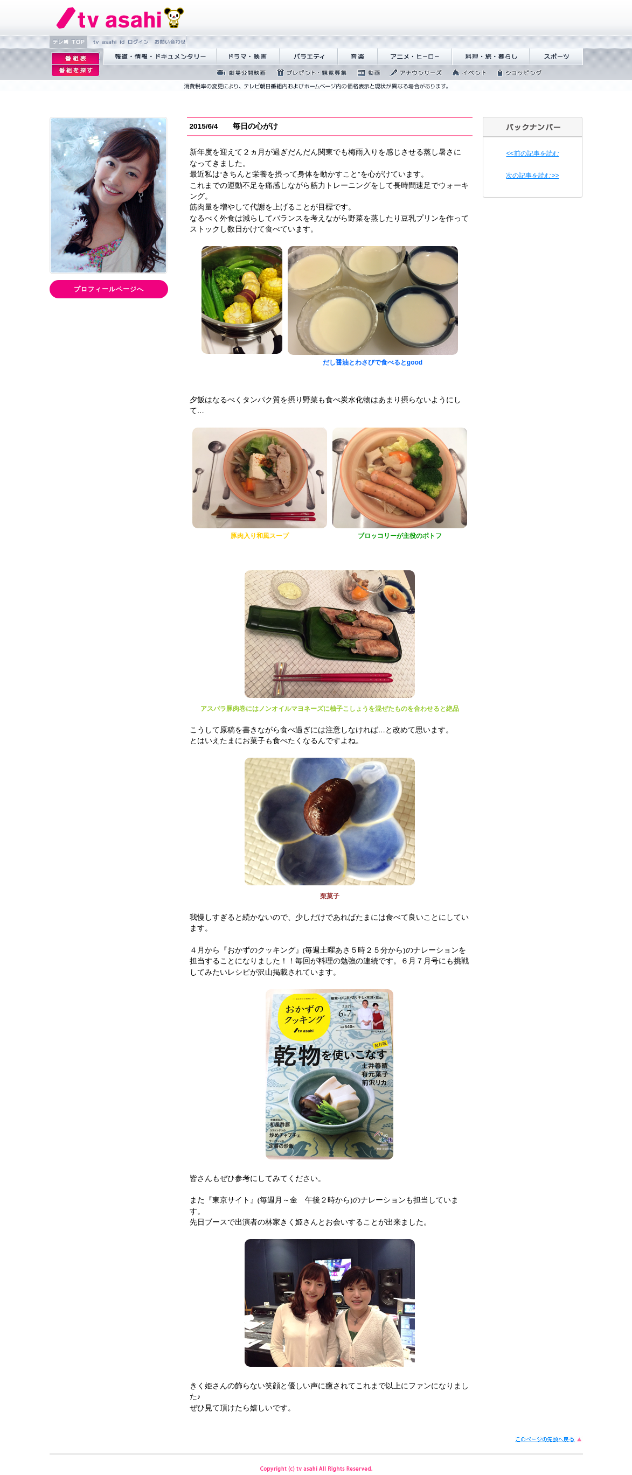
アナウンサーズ (412, 72)
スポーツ (556, 56)
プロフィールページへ (109, 289)
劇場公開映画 (238, 72)
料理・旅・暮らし (491, 56)
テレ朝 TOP (68, 42)
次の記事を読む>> (532, 175)
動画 (365, 72)
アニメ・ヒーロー (415, 56)
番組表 (75, 58)
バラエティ (309, 56)
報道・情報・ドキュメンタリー (160, 56)
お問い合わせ (168, 42)
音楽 (358, 56)
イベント (466, 72)
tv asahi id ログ (119, 42)
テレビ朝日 (120, 17)
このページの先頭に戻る (549, 1439)
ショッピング (516, 72)
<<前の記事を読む (532, 153)
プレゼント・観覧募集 (308, 72)
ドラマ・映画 (248, 56)
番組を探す (75, 70)
